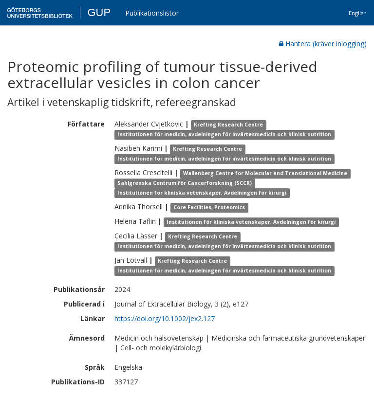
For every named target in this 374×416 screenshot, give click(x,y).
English (358, 13)
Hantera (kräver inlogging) (323, 43)
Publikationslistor (152, 13)
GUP (99, 12)
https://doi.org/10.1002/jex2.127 (164, 318)
